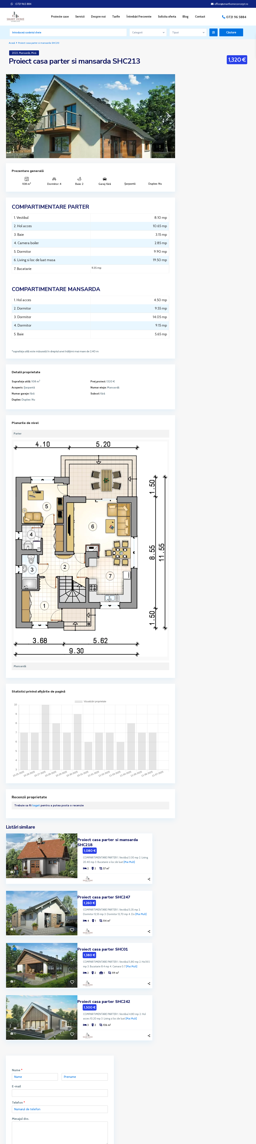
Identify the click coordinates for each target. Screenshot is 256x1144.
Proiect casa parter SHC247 (103, 891)
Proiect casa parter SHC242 (103, 994)
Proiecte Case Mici (198, 252)
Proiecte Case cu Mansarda (204, 225)
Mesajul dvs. (195, 137)
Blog (185, 16)
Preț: (189, 414)
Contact (200, 16)
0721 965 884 (144, 1089)
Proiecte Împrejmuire (200, 304)
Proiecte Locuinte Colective (204, 313)
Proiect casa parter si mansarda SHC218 (115, 839)
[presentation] (13, 116)
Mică (33, 52)
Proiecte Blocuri (197, 199)
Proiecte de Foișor (198, 287)
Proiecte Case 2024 (199, 208)
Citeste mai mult (18, 1104)
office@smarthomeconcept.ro (153, 1095)
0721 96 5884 (236, 17)
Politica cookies (205, 1103)
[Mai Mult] (103, 856)
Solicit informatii (200, 171)
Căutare (216, 431)
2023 (15, 52)
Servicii (201, 1097)
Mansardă (24, 52)
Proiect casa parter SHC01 (102, 942)
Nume (192, 89)
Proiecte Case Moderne (201, 269)
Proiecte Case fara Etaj (201, 243)
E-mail (191, 105)
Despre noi (98, 16)
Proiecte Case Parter (199, 278)
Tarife (116, 16)
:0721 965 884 (23, 4)
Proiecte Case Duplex (200, 234)
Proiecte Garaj (196, 296)
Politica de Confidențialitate (212, 1108)
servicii (19, 1087)
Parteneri (202, 1079)
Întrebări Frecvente (138, 16)
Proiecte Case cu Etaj (200, 217)
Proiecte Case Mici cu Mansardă (206, 261)
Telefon (193, 121)
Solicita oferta (167, 16)
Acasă (12, 42)
